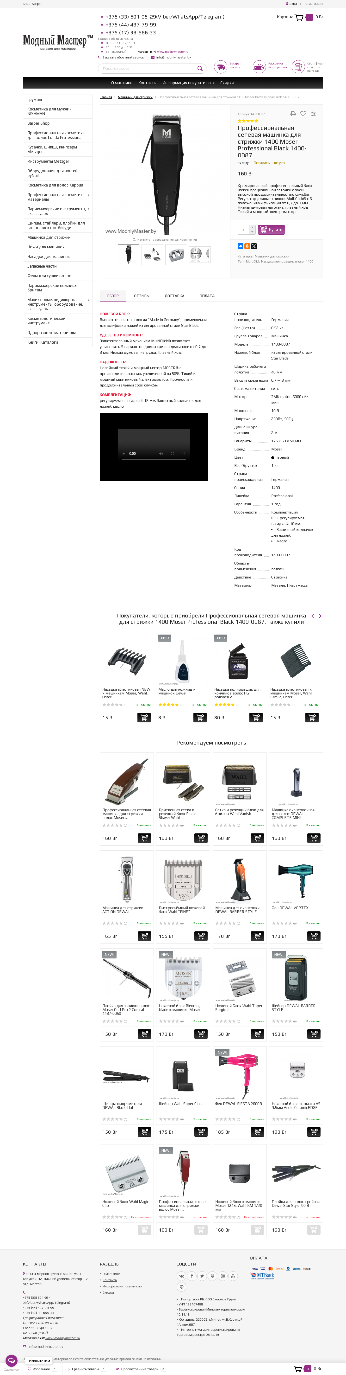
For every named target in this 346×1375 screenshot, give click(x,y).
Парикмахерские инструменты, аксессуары (56, 211)
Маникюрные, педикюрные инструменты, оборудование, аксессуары (55, 304)
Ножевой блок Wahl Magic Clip (125, 1203)
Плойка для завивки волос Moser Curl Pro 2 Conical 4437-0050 (126, 1009)
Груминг (35, 99)
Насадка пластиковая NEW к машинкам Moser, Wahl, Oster (126, 693)
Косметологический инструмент (46, 320)
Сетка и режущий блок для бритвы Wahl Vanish (239, 812)
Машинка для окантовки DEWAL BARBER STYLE (237, 910)
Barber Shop (38, 123)
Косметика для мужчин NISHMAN (49, 111)
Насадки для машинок (48, 256)
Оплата (207, 296)
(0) (114, 705)
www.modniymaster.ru (172, 51)
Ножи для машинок (45, 246)
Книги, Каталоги (42, 342)
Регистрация (313, 4)
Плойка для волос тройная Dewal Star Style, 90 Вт (296, 1203)
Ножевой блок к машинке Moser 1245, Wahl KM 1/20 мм (238, 1205)
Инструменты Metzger (48, 161)
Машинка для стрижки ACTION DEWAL (122, 910)
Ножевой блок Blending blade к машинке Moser (179, 1007)
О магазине (121, 82)
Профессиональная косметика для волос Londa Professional (56, 135)
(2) (170, 705)
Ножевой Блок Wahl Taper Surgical (238, 1007)
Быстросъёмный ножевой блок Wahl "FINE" (182, 910)
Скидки (227, 82)
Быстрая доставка (236, 65)
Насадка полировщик (277, 261)
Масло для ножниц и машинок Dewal (176, 691)
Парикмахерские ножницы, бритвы (52, 287)
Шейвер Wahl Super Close (181, 1103)
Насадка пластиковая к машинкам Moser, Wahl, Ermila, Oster (291, 693)
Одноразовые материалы (51, 332)
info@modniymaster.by (173, 57)
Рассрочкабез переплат (277, 65)
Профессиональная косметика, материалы (56, 197)
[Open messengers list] (12, 1361)
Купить (275, 229)
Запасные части (42, 266)
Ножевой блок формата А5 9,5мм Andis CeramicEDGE (296, 1105)
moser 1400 (304, 261)
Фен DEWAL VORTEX (290, 908)
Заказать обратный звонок (123, 57)
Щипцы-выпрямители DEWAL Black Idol (122, 1105)
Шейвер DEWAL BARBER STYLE (294, 1007)
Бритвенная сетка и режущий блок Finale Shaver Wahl (177, 814)
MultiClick (253, 261)
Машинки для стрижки (49, 237)
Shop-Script (32, 4)
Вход (291, 4)
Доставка (174, 296)
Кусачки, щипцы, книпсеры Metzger (52, 149)
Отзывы (143, 295)
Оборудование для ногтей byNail (52, 173)
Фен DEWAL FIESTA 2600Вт (239, 1103)
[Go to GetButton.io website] (11, 1370)
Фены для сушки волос (49, 275)
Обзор (113, 296)
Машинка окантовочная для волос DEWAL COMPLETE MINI (293, 814)
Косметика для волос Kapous (55, 185)
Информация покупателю (186, 82)
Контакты (147, 82)
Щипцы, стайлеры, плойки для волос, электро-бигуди (56, 225)
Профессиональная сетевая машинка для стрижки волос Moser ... (126, 814)
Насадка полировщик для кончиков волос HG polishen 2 (237, 693)
